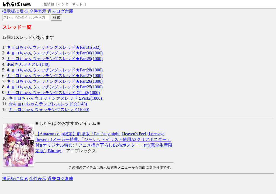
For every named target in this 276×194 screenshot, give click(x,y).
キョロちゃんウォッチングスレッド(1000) (49, 109)
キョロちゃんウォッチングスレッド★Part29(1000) (54, 58)
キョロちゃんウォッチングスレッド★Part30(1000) (54, 53)
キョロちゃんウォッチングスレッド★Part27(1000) (54, 75)
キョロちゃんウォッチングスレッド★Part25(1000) (54, 87)
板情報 (49, 4)
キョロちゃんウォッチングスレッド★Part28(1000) (54, 70)
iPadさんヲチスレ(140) (27, 64)
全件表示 (37, 11)
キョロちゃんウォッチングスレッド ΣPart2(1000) (55, 98)
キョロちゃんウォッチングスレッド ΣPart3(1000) (53, 92)
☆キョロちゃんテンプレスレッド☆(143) (48, 104)
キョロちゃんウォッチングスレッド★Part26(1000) (54, 81)
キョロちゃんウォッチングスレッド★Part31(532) (53, 47)
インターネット (70, 4)
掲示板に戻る (15, 11)
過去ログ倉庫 (60, 11)
